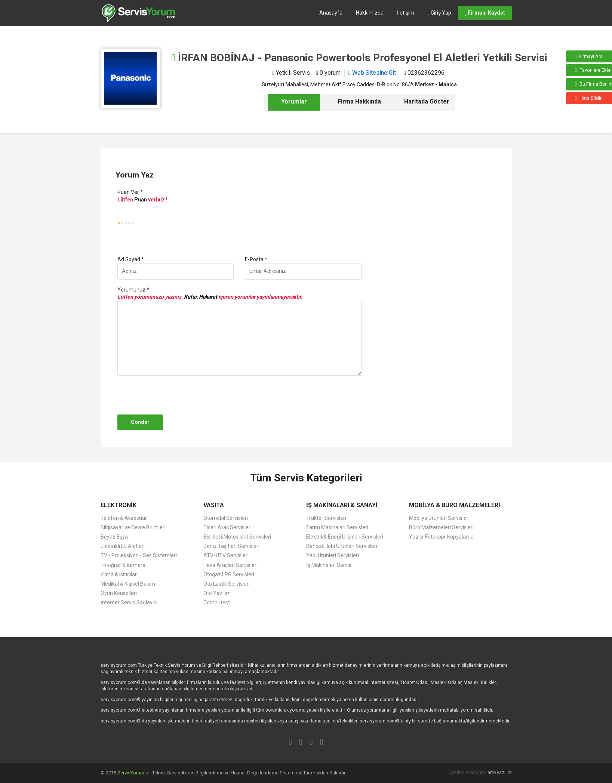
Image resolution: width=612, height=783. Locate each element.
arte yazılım (500, 772)
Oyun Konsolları (119, 593)
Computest (216, 602)
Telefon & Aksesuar (124, 518)
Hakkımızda (370, 13)
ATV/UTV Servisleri (226, 555)
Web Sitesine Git (372, 72)
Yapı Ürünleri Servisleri (332, 555)
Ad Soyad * (130, 259)
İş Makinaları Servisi (329, 565)
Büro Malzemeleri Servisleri (441, 527)
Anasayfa (330, 13)
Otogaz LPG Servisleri (228, 574)
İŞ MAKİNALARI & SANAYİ (342, 505)
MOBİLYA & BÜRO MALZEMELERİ (454, 505)
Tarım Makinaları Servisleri (337, 527)
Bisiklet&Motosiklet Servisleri (237, 537)
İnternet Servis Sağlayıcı (129, 602)
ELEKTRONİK (118, 505)
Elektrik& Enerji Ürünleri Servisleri (344, 537)
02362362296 (424, 72)
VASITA (213, 505)
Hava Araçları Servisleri (230, 565)
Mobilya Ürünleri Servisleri (439, 518)
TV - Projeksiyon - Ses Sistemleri (139, 555)
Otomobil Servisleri (225, 518)
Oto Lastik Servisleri (226, 584)
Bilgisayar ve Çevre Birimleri (133, 527)
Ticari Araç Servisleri (227, 527)
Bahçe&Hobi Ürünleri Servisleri (341, 546)
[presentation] (172, 395)
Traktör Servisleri (326, 518)
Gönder (140, 422)
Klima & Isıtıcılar (119, 574)
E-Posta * (256, 259)
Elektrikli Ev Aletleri (123, 546)
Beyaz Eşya (114, 537)
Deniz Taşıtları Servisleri (231, 546)
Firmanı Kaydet (485, 13)
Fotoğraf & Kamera (123, 565)
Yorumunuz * (133, 290)
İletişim (405, 13)
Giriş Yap (439, 13)
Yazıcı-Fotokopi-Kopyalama (441, 537)
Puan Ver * (130, 192)
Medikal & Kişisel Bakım (128, 584)
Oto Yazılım (217, 593)
